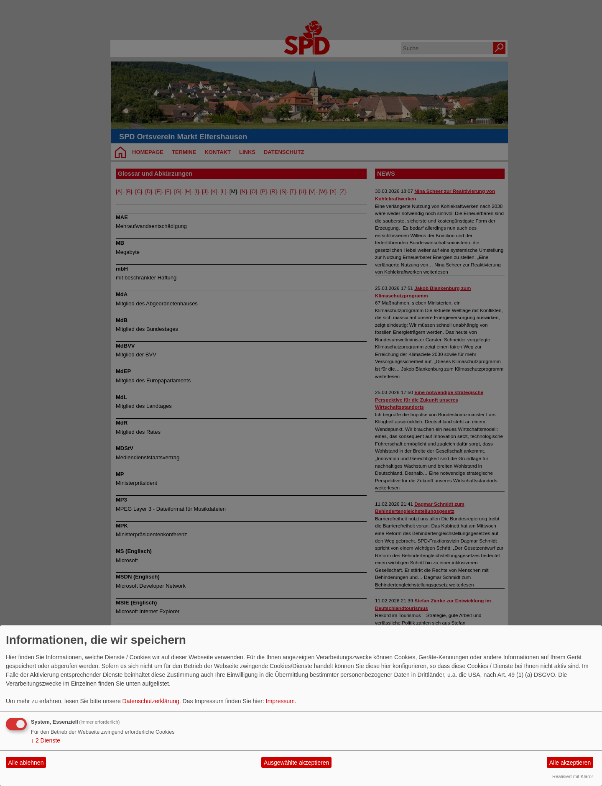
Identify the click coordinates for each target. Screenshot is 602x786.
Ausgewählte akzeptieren (296, 762)
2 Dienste (45, 740)
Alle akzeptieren (570, 762)
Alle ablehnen (26, 762)
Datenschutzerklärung (150, 701)
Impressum (280, 701)
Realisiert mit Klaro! (572, 776)
